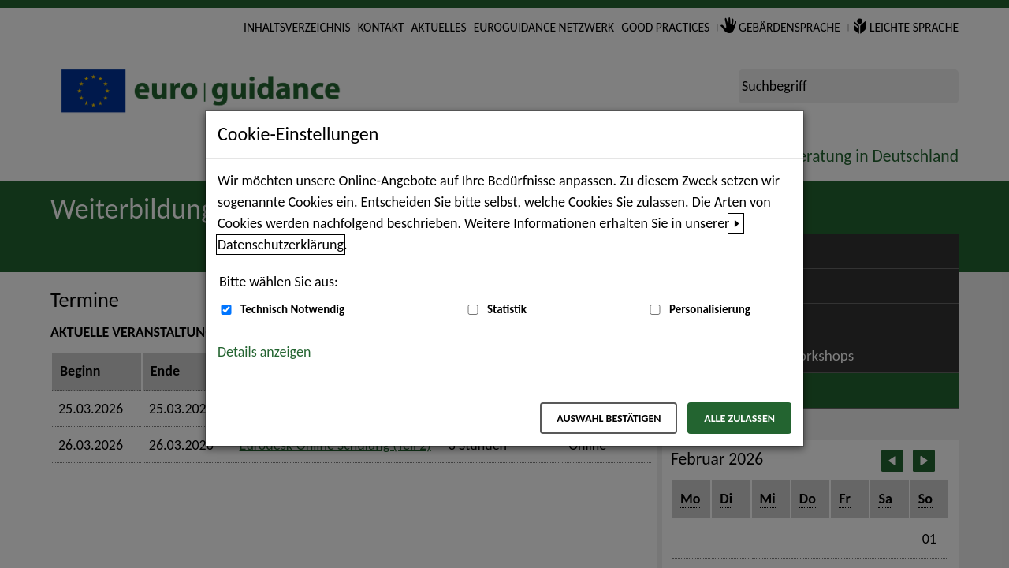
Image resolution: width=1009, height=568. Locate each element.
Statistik (507, 309)
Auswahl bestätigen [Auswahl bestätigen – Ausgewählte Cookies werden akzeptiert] (609, 418)
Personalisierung (709, 309)
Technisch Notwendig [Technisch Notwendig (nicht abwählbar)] (292, 309)
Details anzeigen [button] (264, 352)
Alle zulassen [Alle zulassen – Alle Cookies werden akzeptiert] (739, 418)
